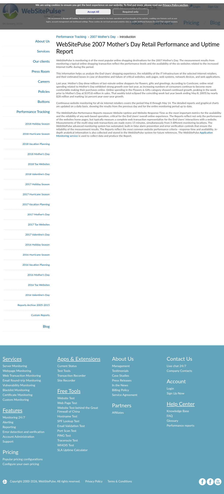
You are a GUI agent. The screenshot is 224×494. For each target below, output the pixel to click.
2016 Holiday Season (37, 244)
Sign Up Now (175, 393)
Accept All (93, 11)
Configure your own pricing (21, 464)
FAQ (170, 416)
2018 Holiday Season (37, 123)
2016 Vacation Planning (36, 264)
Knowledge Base (178, 411)
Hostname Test (67, 416)
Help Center (181, 404)
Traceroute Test (67, 440)
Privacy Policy (93, 481)
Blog (46, 326)
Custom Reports (40, 315)
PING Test (64, 435)
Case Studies (120, 375)
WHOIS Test (65, 445)
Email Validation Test (71, 426)
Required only (130, 11)
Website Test (66, 398)
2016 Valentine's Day (37, 295)
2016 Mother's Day (38, 274)
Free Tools (68, 391)
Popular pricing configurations (23, 459)
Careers (44, 81)
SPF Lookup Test (68, 421)
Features (12, 410)
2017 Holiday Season (37, 184)
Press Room (41, 71)
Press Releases (121, 380)
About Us (42, 41)
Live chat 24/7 (176, 366)
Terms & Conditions (119, 481)
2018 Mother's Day (38, 154)
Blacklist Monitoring (16, 390)
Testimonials (120, 371)
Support (8, 441)
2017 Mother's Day (38, 214)
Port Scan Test (66, 430)
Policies (44, 91)
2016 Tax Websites (39, 285)
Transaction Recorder (71, 375)
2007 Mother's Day (103, 37)
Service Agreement (124, 395)
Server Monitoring (15, 366)
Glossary (172, 420)
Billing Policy (120, 390)
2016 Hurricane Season (36, 254)
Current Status (67, 366)
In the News (120, 385)
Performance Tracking (33, 111)
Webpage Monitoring (17, 371)
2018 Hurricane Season (36, 133)
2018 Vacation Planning (36, 144)
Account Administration (18, 436)
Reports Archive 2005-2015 (34, 305)
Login (170, 388)
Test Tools (63, 371)
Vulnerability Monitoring (19, 385)
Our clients (41, 61)
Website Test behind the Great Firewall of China (77, 409)
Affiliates (118, 412)
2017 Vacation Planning (36, 204)
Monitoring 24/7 (14, 417)
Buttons (44, 101)
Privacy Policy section (175, 5)
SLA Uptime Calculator (72, 450)
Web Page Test (67, 403)
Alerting (8, 422)
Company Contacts (179, 371)
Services (43, 51)
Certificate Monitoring (17, 395)
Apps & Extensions (78, 358)
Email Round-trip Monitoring (22, 380)
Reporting (9, 427)
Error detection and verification (23, 432)
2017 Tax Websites (39, 224)
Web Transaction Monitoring (22, 375)
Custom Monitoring (16, 399)
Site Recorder (66, 380)
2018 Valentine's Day (37, 174)
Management (121, 366)
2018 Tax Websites (39, 164)
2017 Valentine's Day (37, 234)
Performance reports (180, 425)
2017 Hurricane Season (36, 194)
